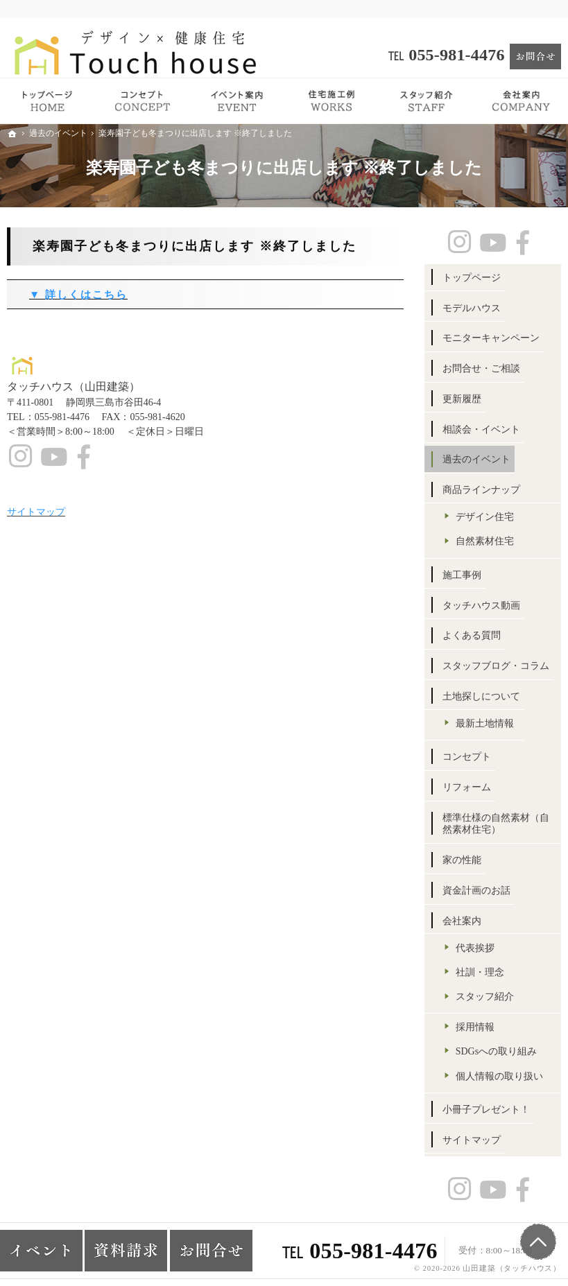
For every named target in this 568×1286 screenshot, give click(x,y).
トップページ (471, 277)
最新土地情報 (485, 723)
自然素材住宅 (485, 541)
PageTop (538, 1241)
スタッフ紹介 (485, 996)
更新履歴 (461, 399)
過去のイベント (476, 459)
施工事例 (461, 575)
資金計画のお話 (476, 890)
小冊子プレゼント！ (486, 1109)
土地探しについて (481, 696)
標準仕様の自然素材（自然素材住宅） (495, 824)
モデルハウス (471, 308)
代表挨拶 (475, 948)
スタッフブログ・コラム (495, 666)
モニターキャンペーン (491, 338)
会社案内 (461, 921)
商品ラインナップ (481, 490)
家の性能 (461, 860)
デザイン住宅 (485, 517)
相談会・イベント (481, 429)
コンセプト (466, 756)
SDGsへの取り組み (496, 1051)
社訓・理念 (480, 972)
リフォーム (466, 787)
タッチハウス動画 (481, 605)
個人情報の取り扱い (499, 1076)
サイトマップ (471, 1140)
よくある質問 (471, 635)
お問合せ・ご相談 (481, 368)
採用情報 (475, 1027)
